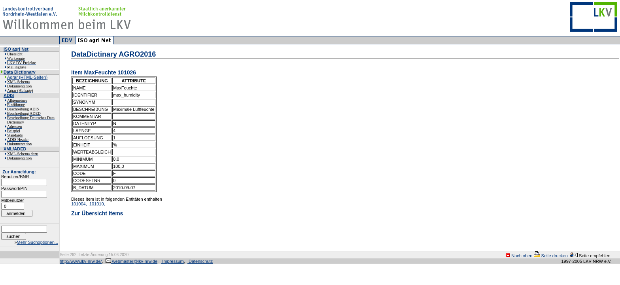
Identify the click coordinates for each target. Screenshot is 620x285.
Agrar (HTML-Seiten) (27, 77)
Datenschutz (200, 261)
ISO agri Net (16, 49)
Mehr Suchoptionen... (37, 242)
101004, (79, 203)
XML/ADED (15, 148)
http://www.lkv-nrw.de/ (81, 261)
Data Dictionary (20, 72)
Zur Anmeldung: (19, 171)
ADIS (9, 95)
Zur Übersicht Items (97, 213)
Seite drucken (551, 255)
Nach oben (519, 255)
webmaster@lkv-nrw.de (132, 261)
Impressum (172, 261)
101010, (97, 203)
